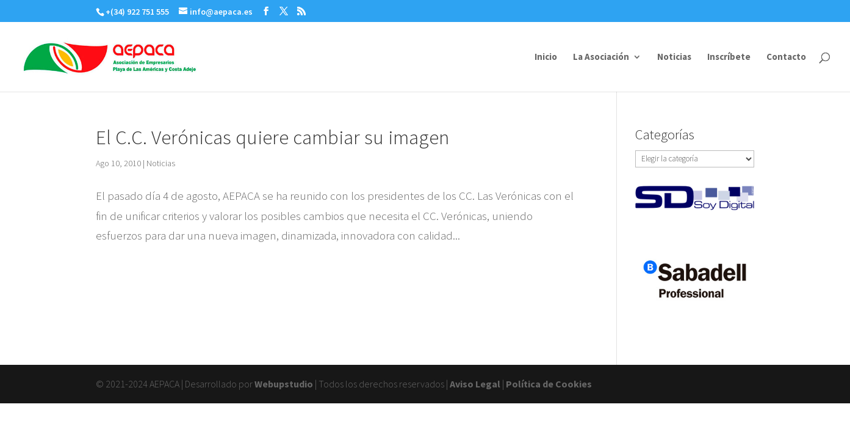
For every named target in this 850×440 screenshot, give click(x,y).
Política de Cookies (549, 384)
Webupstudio (283, 384)
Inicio (546, 57)
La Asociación (601, 57)
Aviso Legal (475, 384)
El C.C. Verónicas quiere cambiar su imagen (272, 137)
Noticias (674, 57)
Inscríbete (729, 57)
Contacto (786, 57)
